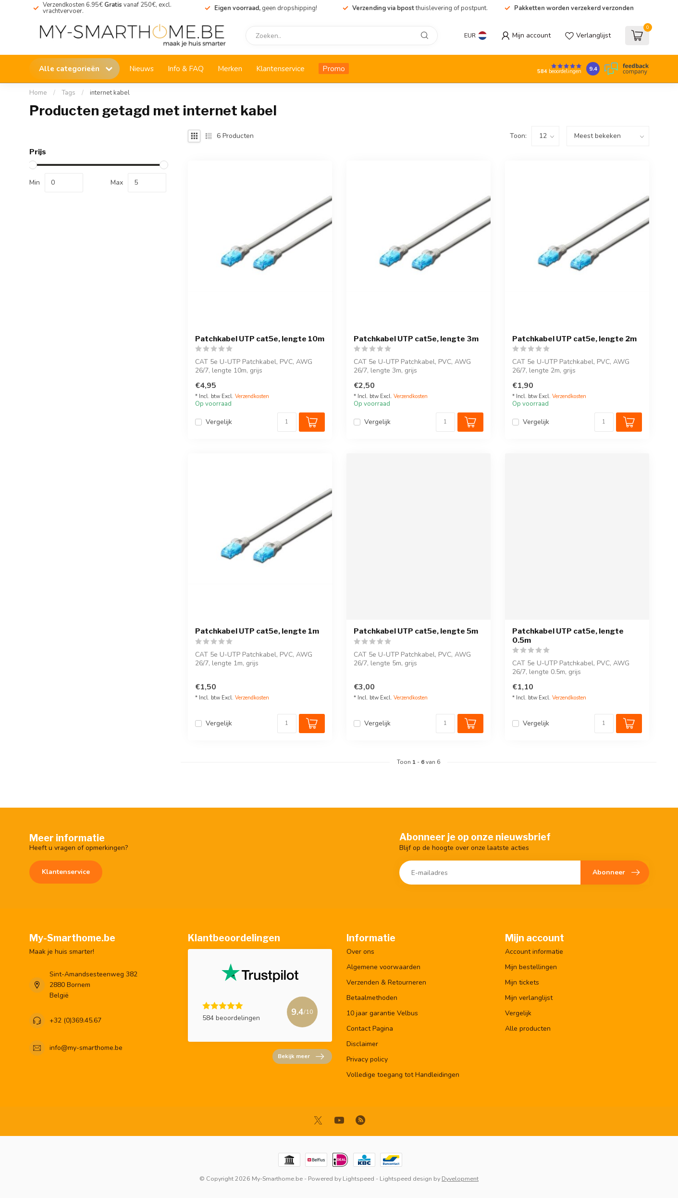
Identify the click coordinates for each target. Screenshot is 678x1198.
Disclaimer (362, 1043)
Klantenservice (280, 68)
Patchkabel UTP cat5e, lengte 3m (416, 339)
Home (38, 92)
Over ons (360, 951)
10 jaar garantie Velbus (382, 1013)
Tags (68, 92)
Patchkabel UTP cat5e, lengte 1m (257, 631)
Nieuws (141, 68)
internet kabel (110, 92)
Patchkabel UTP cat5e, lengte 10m (259, 339)
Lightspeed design (406, 1178)
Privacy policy (367, 1059)
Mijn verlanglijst (529, 997)
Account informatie (534, 951)
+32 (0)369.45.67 (75, 1020)
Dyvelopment (460, 1178)
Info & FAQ (186, 68)
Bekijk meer (301, 1056)
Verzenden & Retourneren (386, 982)
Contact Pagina (369, 1028)
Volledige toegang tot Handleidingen (402, 1074)
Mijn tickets (522, 982)
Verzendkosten (252, 396)
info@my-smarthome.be (86, 1047)
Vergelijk (219, 421)
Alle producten (528, 1028)
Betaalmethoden (371, 997)
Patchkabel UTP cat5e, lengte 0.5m (568, 635)
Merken (230, 68)
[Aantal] (286, 422)
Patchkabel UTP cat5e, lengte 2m (574, 339)
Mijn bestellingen (531, 967)
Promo (333, 68)
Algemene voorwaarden (383, 967)
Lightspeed (358, 1178)
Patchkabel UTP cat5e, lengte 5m (416, 631)
